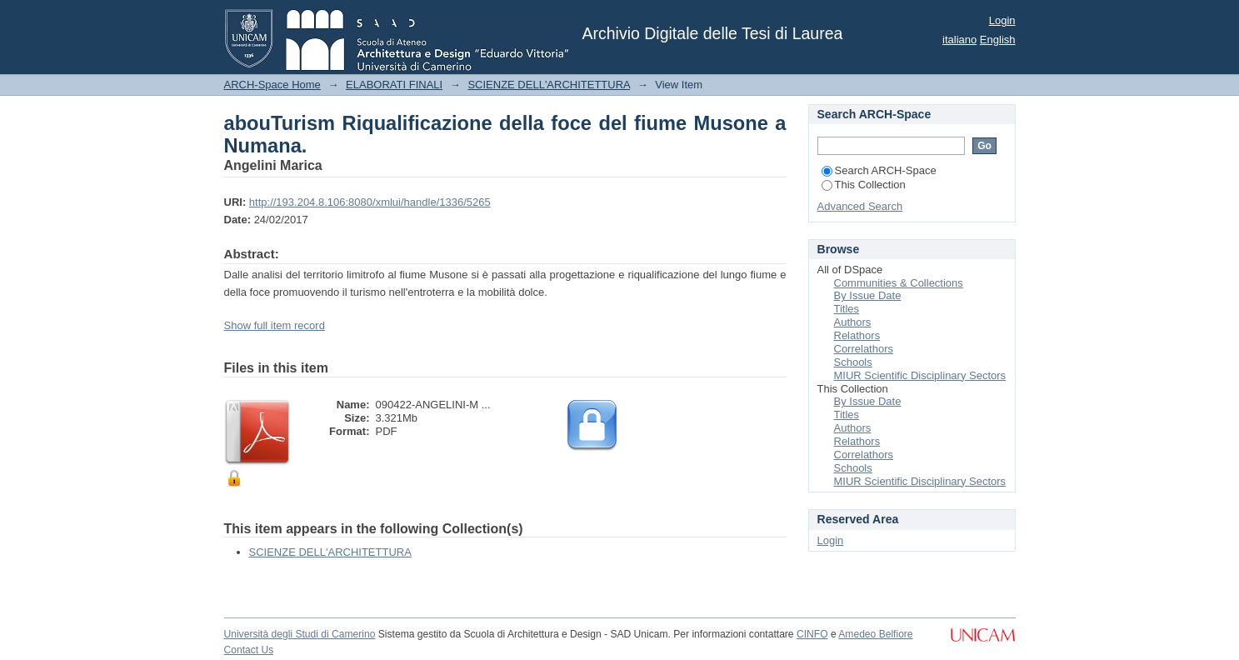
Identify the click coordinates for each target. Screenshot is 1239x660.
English (998, 39)
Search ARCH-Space (879, 170)
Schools (853, 362)
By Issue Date (868, 295)
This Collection (864, 184)
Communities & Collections (898, 283)
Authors (853, 322)
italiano (959, 39)
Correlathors (864, 348)
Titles (847, 308)
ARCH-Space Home (272, 84)
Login (1002, 20)
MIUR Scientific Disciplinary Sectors (920, 375)
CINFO (812, 634)
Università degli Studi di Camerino (300, 634)
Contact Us (249, 650)
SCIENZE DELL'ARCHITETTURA (548, 84)
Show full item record (274, 325)
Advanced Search (860, 206)
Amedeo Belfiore (875, 634)
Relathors (857, 335)
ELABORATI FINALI (394, 84)
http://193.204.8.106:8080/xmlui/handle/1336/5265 (370, 202)
